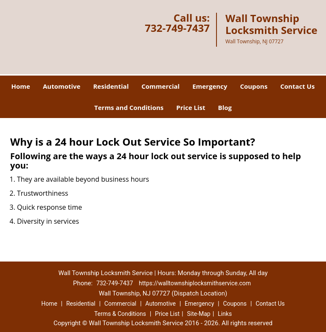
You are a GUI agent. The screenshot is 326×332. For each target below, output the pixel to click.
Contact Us (297, 86)
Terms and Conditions (128, 107)
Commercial (160, 86)
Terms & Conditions (120, 313)
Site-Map (198, 313)
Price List (190, 107)
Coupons (253, 86)
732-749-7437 (177, 28)
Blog (225, 107)
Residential (111, 86)
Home (20, 86)
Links (225, 313)
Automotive (62, 86)
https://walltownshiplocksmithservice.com (195, 283)
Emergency (209, 86)
